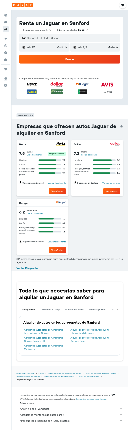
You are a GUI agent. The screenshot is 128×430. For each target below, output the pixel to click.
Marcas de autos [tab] (74, 309)
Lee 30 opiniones (35, 213)
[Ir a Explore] (5, 38)
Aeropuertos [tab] (28, 309)
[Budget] (61, 203)
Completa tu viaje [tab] (50, 309)
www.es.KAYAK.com (25, 373)
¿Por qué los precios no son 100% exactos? (71, 421)
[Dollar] (115, 144)
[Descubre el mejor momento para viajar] (5, 52)
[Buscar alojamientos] (5, 22)
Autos (41, 373)
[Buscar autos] (5, 29)
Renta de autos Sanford (88, 376)
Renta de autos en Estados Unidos (100, 373)
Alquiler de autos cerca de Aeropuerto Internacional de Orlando (43, 331)
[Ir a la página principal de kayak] (22, 5)
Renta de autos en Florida (28, 376)
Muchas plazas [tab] (97, 309)
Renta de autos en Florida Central (59, 376)
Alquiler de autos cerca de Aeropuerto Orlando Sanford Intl (43, 339)
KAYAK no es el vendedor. (71, 409)
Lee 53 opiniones (34, 154)
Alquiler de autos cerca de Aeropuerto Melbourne (43, 347)
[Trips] (5, 69)
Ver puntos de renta (57, 183)
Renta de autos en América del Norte (64, 373)
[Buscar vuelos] (5, 15)
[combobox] (36, 30)
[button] (5, 5)
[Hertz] (61, 144)
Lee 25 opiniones (89, 154)
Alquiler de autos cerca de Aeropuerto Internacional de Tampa (90, 331)
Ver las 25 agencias (27, 268)
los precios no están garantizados (91, 399)
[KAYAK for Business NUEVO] (5, 59)
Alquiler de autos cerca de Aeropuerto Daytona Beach (90, 339)
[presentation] (121, 126)
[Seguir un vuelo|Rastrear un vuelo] (5, 45)
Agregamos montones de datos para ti (71, 415)
